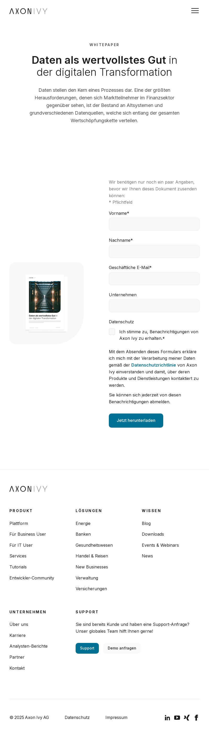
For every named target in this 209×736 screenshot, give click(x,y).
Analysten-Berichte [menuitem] (28, 646)
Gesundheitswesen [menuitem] (94, 545)
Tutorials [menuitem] (18, 567)
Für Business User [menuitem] (27, 534)
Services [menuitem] (17, 555)
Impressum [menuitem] (116, 717)
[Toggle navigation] (195, 10)
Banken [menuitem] (83, 534)
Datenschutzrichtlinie (153, 365)
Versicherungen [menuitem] (91, 588)
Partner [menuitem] (17, 657)
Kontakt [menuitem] (17, 668)
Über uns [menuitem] (18, 624)
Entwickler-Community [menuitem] (31, 578)
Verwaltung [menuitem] (87, 578)
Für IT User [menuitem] (21, 545)
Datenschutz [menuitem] (77, 717)
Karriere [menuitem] (17, 635)
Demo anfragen (122, 648)
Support (87, 648)
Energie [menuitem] (83, 523)
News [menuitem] (147, 555)
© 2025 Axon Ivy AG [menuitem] (29, 717)
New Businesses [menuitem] (92, 567)
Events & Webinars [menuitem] (160, 545)
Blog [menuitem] (146, 523)
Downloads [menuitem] (153, 534)
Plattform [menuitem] (18, 523)
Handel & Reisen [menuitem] (92, 555)
